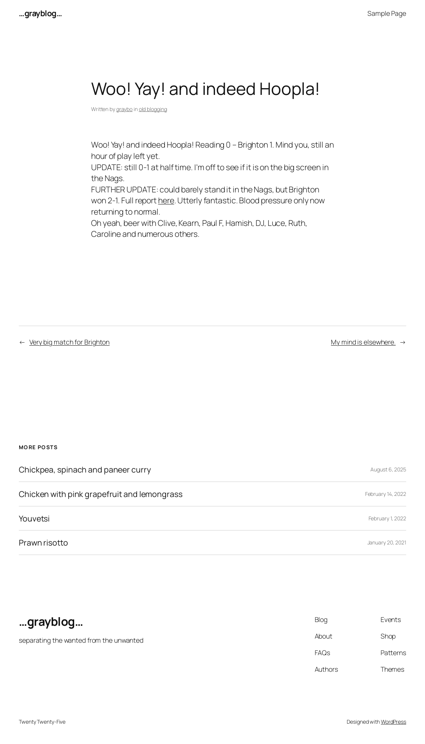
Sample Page (386, 13)
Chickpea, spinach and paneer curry (85, 469)
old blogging (153, 109)
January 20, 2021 (386, 542)
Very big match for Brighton (69, 341)
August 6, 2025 (388, 469)
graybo (124, 109)
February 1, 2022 (387, 518)
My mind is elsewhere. (363, 341)
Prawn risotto (43, 542)
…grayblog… (40, 13)
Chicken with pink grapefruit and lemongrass (101, 494)
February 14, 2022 (385, 493)
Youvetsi (34, 518)
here (166, 200)
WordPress (393, 721)
